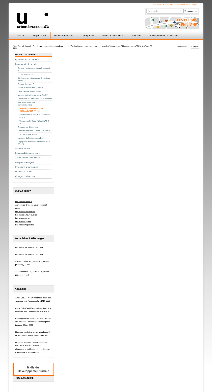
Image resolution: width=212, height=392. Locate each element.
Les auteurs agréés (23, 221)
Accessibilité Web (182, 4)
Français (195, 47)
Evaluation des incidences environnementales (90, 46)
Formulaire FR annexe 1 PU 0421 (29, 247)
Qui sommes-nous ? (23, 202)
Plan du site (168, 4)
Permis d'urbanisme (63, 35)
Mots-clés (136, 35)
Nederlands (182, 47)
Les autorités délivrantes (25, 212)
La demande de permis (60, 46)
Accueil (20, 35)
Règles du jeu (39, 35)
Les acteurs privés (22, 218)
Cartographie (88, 35)
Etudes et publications (112, 35)
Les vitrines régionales (24, 225)
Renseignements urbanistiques (164, 35)
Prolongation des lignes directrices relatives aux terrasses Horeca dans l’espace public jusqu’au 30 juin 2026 (33, 322)
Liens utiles (156, 4)
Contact (195, 4)
